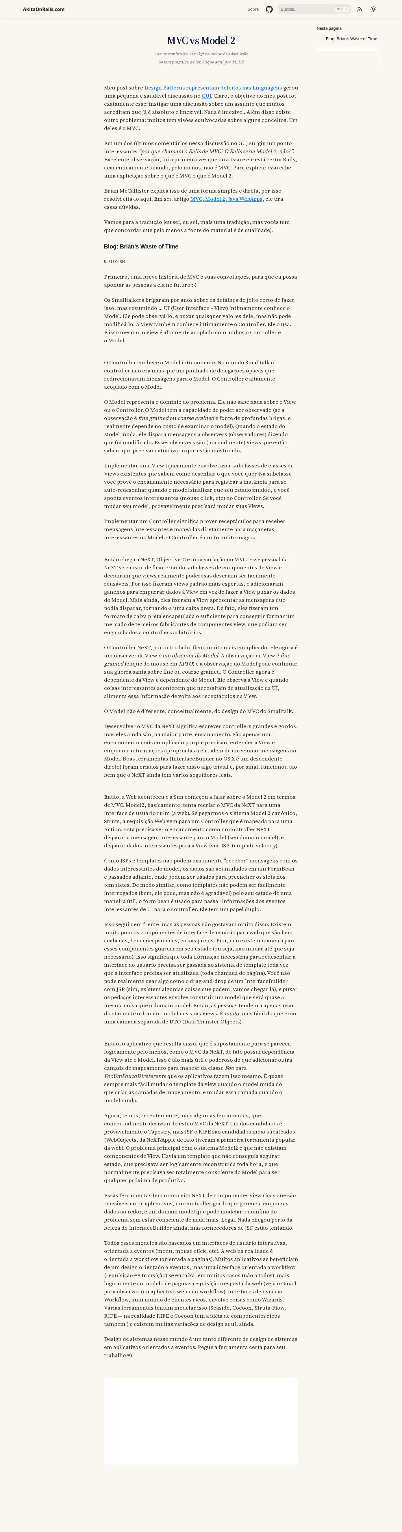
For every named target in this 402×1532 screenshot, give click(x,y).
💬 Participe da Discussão (224, 54)
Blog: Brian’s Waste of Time (351, 38)
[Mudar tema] (373, 9)
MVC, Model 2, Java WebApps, (227, 198)
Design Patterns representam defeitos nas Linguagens (213, 87)
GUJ (206, 95)
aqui (219, 62)
